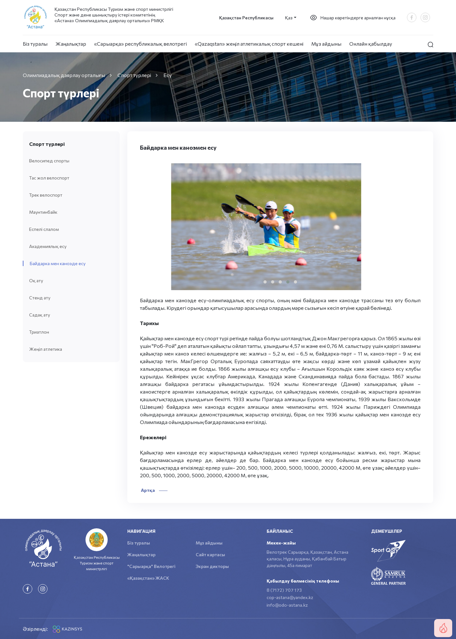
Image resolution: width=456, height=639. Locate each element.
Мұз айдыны (326, 44)
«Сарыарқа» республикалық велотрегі (140, 44)
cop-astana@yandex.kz (290, 597)
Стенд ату (39, 297)
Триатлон (39, 332)
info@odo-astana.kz (287, 605)
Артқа (154, 490)
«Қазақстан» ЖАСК (148, 578)
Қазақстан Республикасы (246, 17)
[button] (265, 282)
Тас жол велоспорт (49, 177)
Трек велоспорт (45, 195)
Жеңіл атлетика (45, 349)
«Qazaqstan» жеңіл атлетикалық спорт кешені (249, 44)
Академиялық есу (47, 246)
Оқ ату (36, 280)
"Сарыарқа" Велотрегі (151, 566)
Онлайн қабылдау (370, 44)
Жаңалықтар (70, 44)
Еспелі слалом (44, 229)
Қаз (289, 17)
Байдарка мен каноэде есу (58, 263)
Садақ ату (39, 314)
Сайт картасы (210, 554)
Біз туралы (35, 44)
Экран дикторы (212, 566)
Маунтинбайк (43, 212)
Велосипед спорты (49, 160)
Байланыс (280, 531)
